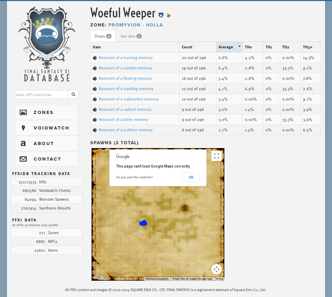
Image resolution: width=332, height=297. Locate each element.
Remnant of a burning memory (123, 57)
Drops (103, 36)
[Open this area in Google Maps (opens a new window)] (101, 277)
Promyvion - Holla (135, 25)
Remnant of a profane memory (123, 130)
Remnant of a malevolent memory (125, 99)
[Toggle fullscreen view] (216, 156)
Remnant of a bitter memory (120, 119)
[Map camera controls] (216, 269)
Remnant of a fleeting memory (122, 78)
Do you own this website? (134, 177)
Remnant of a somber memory (122, 68)
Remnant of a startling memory (123, 88)
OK (191, 177)
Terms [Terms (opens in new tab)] (219, 278)
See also (131, 36)
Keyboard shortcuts (157, 278)
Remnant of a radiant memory (122, 109)
